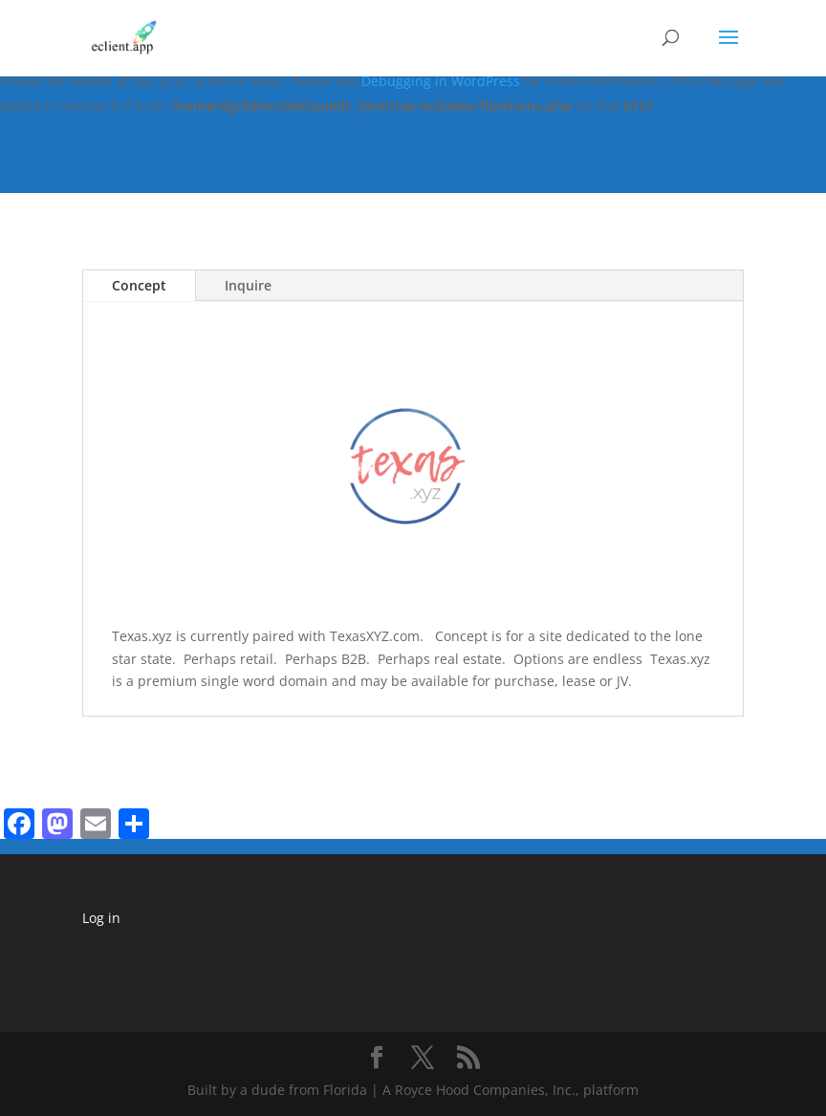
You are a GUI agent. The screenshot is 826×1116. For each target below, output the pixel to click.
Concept (139, 285)
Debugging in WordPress (440, 81)
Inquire (248, 285)
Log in (101, 918)
